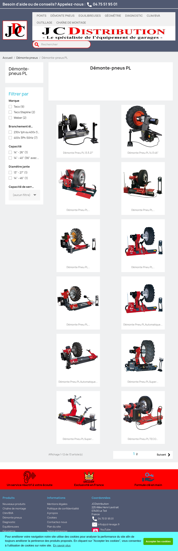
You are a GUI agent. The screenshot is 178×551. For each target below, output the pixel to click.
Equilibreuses (90, 16)
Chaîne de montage (71, 23)
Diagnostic (134, 16)
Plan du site (54, 526)
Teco (19, 106)
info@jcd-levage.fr (109, 524)
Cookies (52, 517)
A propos (52, 513)
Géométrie (113, 16)
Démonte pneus (62, 16)
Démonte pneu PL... (78, 210)
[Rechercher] (61, 44)
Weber (20, 118)
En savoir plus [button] (62, 545)
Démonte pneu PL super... (143, 381)
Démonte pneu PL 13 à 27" (78, 152)
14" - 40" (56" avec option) (27, 158)
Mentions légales (57, 504)
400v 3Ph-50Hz (26, 138)
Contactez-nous (57, 522)
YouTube (95, 531)
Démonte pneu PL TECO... (143, 439)
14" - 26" (21, 152)
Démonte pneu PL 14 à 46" (143, 152)
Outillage (44, 23)
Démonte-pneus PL (19, 71)
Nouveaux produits (14, 504)
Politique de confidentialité (63, 508)
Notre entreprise (57, 531)
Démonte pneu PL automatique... (143, 324)
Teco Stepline (24, 112)
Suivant (164, 455)
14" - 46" (21, 178)
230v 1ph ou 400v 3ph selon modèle (27, 132)
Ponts (41, 16)
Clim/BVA (153, 16)
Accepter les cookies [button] (158, 541)
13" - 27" (21, 172)
